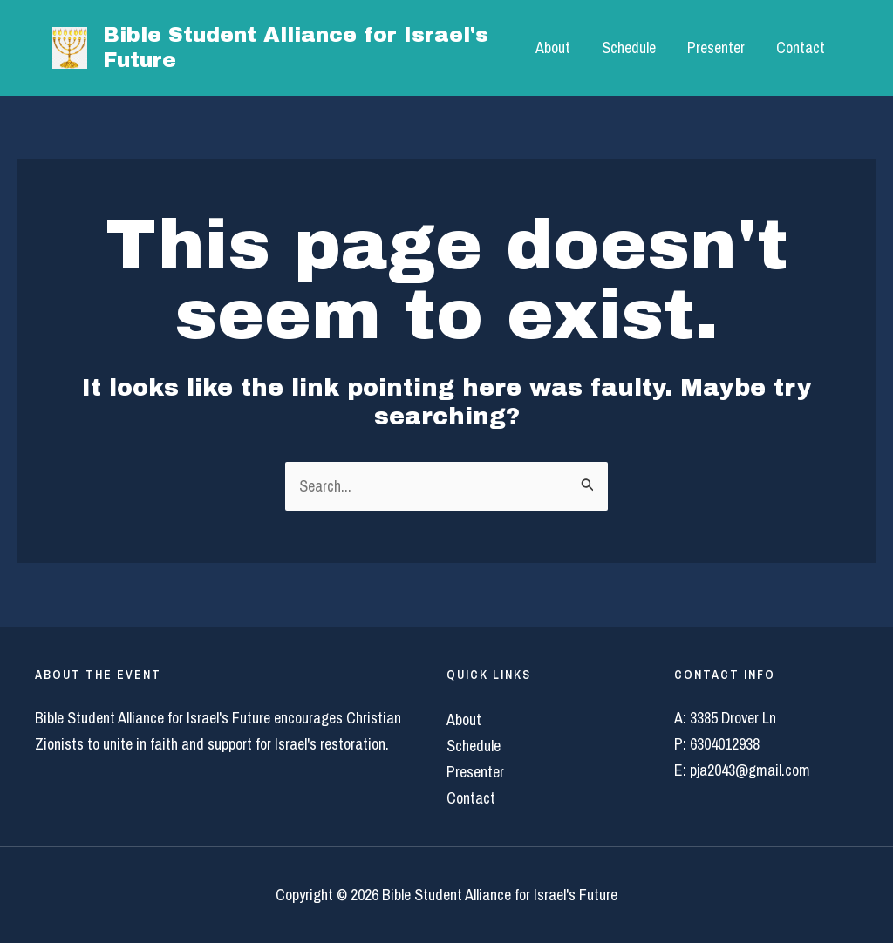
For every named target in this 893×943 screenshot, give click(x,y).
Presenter (716, 47)
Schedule (629, 47)
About (552, 47)
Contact (800, 47)
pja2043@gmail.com (750, 770)
